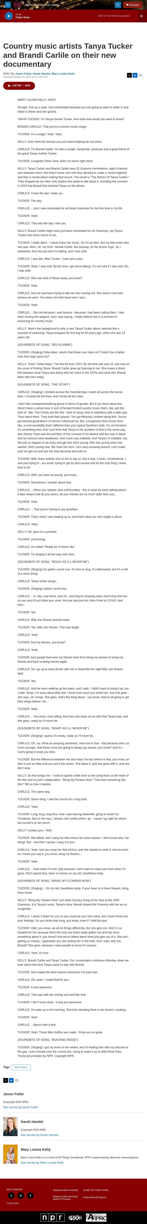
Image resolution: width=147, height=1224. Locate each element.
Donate (134, 5)
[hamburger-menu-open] (8, 5)
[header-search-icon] (118, 5)
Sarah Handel (41, 73)
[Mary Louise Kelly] (10, 1154)
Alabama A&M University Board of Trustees (65, 1197)
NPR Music (21, 1067)
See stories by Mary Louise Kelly (42, 1162)
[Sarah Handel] (10, 1126)
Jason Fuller (23, 73)
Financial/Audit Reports (94, 1197)
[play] (8, 16)
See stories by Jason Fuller (20, 1107)
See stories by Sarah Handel (39, 1135)
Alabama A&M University (65, 1190)
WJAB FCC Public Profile (95, 1190)
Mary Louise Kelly (63, 73)
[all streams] (142, 16)
